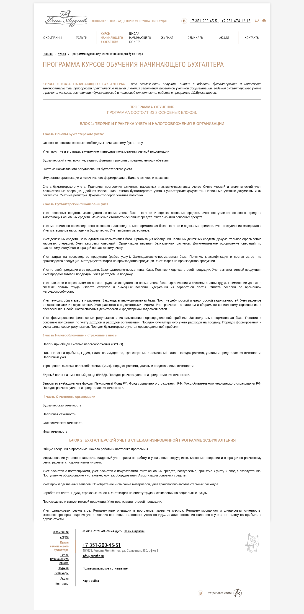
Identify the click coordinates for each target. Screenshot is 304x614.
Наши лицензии (134, 531)
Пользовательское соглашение (105, 568)
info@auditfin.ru (93, 556)
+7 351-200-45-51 (204, 20)
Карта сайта (90, 581)
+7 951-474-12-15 (236, 20)
